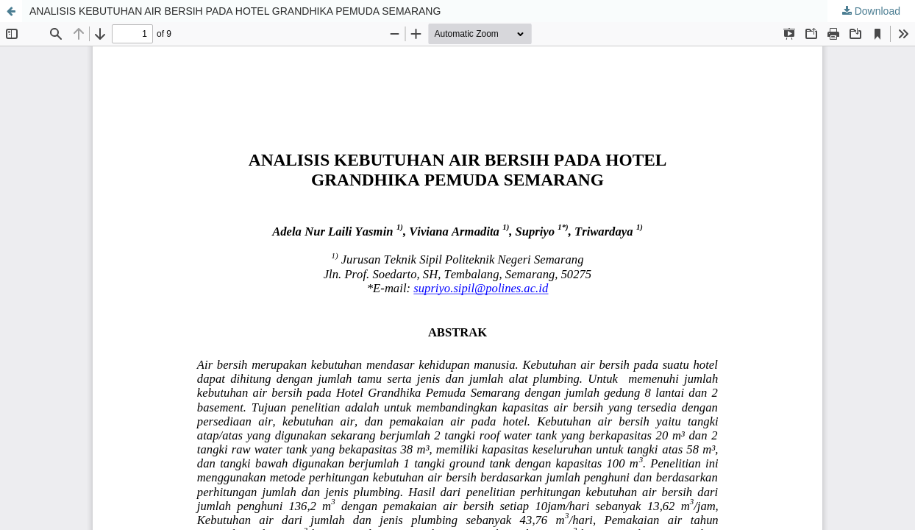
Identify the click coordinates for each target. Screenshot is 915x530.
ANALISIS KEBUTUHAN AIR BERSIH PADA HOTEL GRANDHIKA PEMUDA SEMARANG (235, 11)
